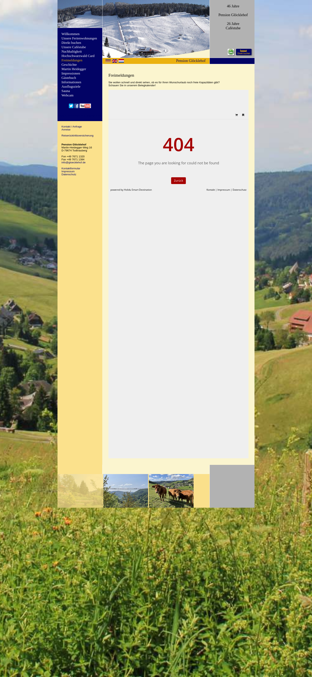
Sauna (65, 91)
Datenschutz (68, 174)
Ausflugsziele (70, 86)
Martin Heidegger (73, 69)
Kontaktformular (70, 168)
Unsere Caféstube (73, 47)
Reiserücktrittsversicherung (77, 135)
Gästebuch (68, 78)
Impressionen (70, 73)
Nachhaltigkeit (71, 51)
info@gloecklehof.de (73, 162)
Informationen (71, 82)
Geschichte (69, 65)
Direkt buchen (71, 43)
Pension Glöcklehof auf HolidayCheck (80, 115)
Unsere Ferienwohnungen (79, 38)
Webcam (67, 95)
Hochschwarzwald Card (78, 56)
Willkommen (70, 34)
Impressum (68, 171)
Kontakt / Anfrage (71, 126)
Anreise (65, 129)
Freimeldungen (71, 60)
